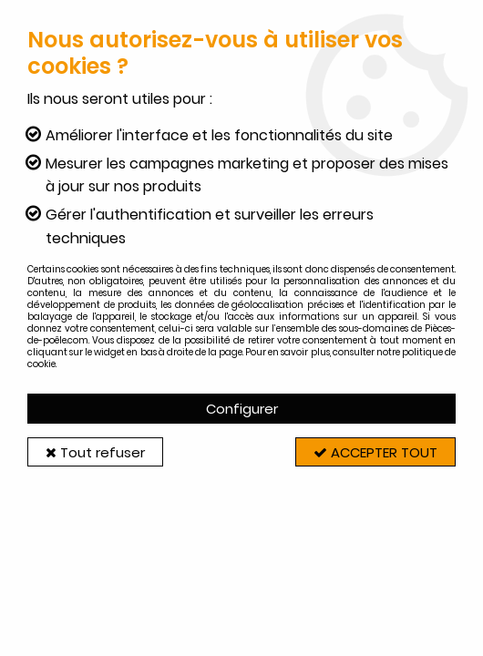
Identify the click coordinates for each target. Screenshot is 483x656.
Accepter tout (375, 452)
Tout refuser (96, 452)
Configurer (242, 408)
